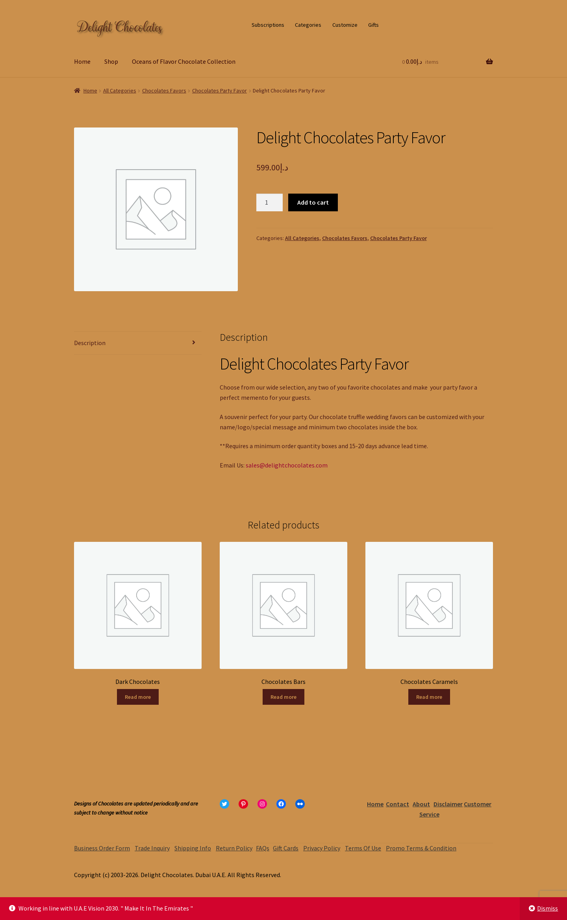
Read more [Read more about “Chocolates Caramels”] (429, 696)
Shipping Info (192, 848)
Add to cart (313, 202)
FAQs (262, 848)
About (421, 804)
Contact (397, 804)
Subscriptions (268, 24)
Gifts (373, 24)
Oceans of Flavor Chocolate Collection (183, 61)
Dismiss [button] (547, 908)
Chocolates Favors (164, 90)
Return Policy (234, 848)
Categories (308, 24)
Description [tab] (90, 343)
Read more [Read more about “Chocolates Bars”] (283, 696)
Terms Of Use (363, 848)
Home (82, 61)
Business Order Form (102, 848)
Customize (345, 24)
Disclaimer (448, 804)
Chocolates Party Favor (219, 90)
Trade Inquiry (152, 848)
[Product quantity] (269, 203)
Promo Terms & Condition (421, 848)
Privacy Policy (321, 848)
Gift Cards (285, 848)
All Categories (119, 90)
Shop (111, 61)
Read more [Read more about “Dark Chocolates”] (138, 696)
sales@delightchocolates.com (287, 465)
